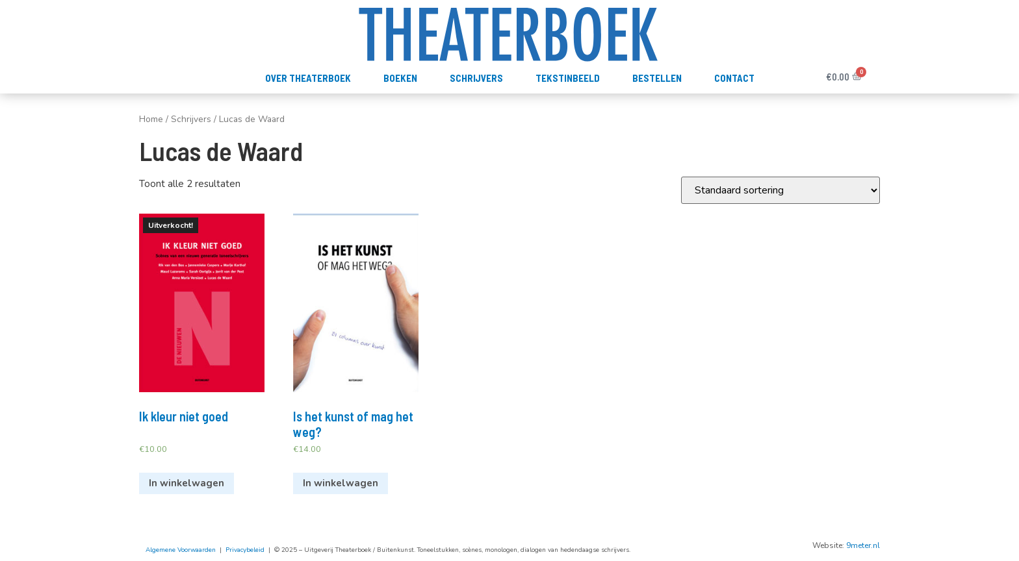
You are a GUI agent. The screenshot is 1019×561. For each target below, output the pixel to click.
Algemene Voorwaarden (181, 550)
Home (151, 119)
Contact (734, 78)
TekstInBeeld (567, 78)
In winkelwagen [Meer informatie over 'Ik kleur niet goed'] (186, 483)
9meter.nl (863, 545)
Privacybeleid (245, 550)
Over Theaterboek (308, 78)
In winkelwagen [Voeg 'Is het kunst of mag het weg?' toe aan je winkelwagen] (340, 483)
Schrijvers (476, 78)
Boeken (400, 78)
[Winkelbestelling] (780, 190)
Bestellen (657, 78)
